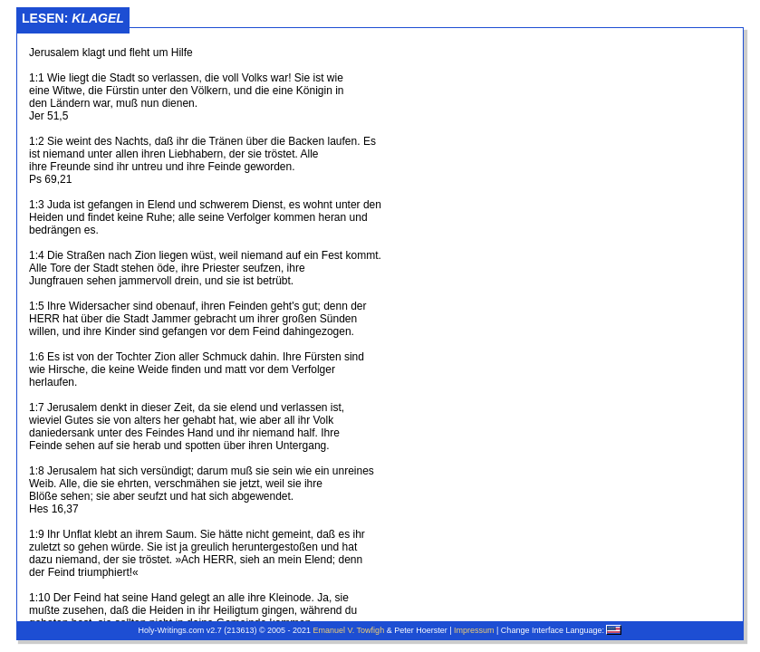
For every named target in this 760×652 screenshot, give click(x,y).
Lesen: (73, 18)
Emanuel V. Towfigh (349, 630)
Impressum (474, 630)
